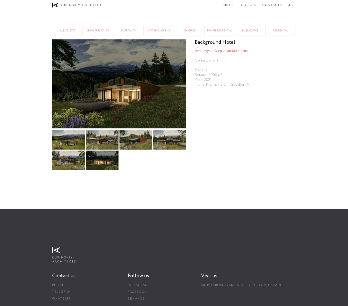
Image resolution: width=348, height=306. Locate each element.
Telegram (61, 294)
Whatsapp (61, 300)
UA (290, 5)
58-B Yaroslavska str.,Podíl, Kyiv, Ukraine (242, 287)
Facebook (137, 294)
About (228, 5)
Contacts (272, 5)
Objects (249, 5)
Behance (136, 300)
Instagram (138, 287)
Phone (58, 287)
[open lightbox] (119, 83)
